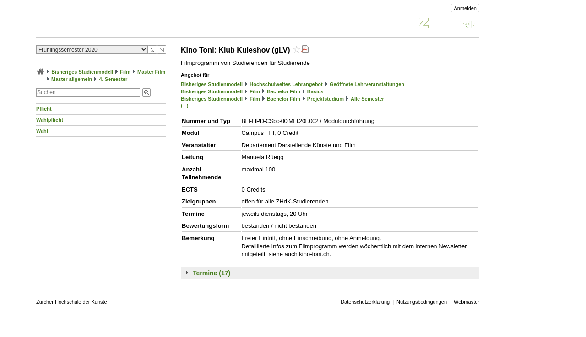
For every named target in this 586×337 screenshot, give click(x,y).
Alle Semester (367, 99)
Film (125, 72)
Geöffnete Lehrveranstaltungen (367, 84)
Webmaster (466, 302)
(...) (185, 105)
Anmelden (465, 8)
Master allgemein (71, 79)
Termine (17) (211, 273)
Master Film (151, 72)
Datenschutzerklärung (365, 302)
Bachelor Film (283, 91)
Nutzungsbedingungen (421, 302)
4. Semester (113, 79)
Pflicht (44, 109)
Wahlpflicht (49, 120)
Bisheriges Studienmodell (82, 72)
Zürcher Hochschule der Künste (71, 302)
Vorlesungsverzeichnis (103, 24)
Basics (315, 91)
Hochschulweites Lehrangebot (286, 84)
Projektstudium (325, 99)
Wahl (42, 131)
